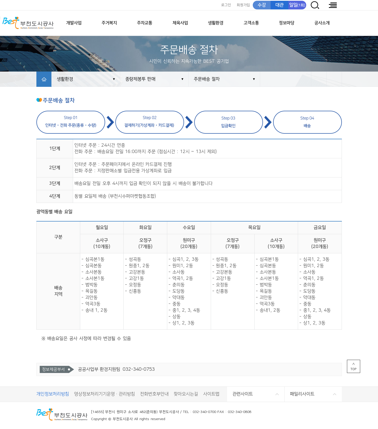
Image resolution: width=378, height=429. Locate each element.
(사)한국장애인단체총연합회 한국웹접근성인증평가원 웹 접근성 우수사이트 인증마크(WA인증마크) (303, 415)
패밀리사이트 (302, 394)
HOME (44, 79)
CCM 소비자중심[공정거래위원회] (329, 415)
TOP (353, 369)
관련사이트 (242, 394)
